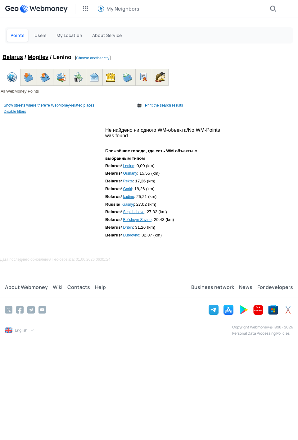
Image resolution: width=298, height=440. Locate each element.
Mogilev (38, 57)
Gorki (127, 189)
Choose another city (93, 58)
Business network (212, 287)
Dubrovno (131, 235)
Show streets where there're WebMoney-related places (49, 105)
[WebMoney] (44, 9)
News (245, 287)
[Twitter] (8, 310)
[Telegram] (31, 310)
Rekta (128, 181)
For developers (275, 287)
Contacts (78, 287)
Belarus (12, 57)
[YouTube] (42, 310)
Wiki (57, 287)
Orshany (130, 173)
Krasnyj (127, 204)
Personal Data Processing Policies (261, 333)
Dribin (128, 227)
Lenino (128, 166)
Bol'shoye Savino (137, 220)
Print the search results (164, 105)
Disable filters (15, 111)
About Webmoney (26, 287)
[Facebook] (20, 310)
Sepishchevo (133, 212)
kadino (128, 197)
